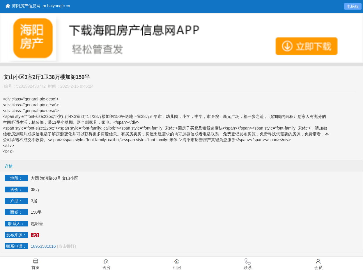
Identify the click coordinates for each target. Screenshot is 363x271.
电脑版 (353, 6)
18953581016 (43, 246)
